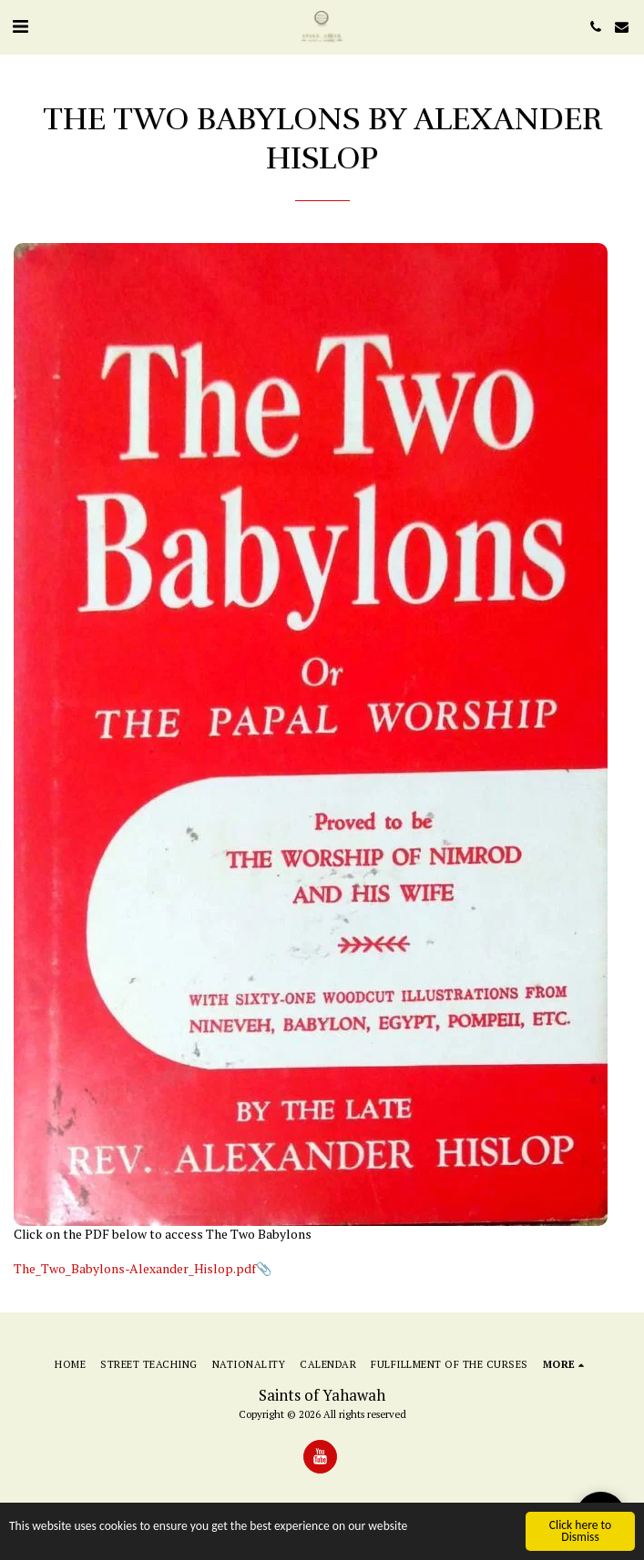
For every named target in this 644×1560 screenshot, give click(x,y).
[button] (20, 26)
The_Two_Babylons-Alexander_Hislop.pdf (135, 1268)
